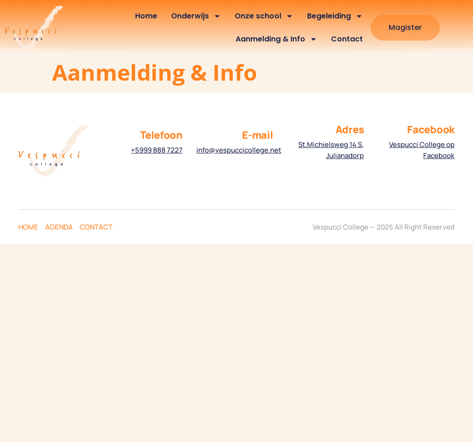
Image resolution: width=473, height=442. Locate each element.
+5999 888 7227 (157, 150)
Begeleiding (335, 16)
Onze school (264, 16)
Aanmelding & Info (276, 39)
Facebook (431, 129)
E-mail (257, 135)
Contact (347, 39)
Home (146, 16)
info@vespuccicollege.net (238, 150)
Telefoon (161, 135)
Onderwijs (196, 16)
